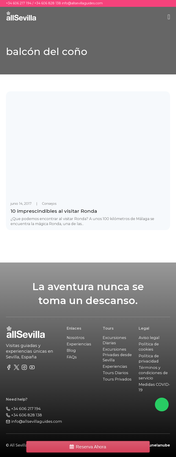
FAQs (72, 357)
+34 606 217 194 (18, 3)
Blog (71, 350)
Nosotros (76, 337)
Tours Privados (117, 379)
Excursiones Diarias (114, 340)
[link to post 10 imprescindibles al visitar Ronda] (88, 160)
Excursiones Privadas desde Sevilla (117, 354)
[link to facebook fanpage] (8, 368)
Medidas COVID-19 (154, 387)
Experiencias (79, 344)
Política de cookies (149, 347)
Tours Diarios (115, 372)
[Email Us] (34, 421)
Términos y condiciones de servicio (153, 372)
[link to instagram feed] (24, 368)
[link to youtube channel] (32, 368)
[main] (21, 16)
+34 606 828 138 (47, 3)
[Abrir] (169, 16)
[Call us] (34, 408)
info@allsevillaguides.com (82, 3)
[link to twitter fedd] (16, 368)
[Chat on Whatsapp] (162, 404)
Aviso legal (149, 337)
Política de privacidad (149, 358)
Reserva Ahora (91, 446)
